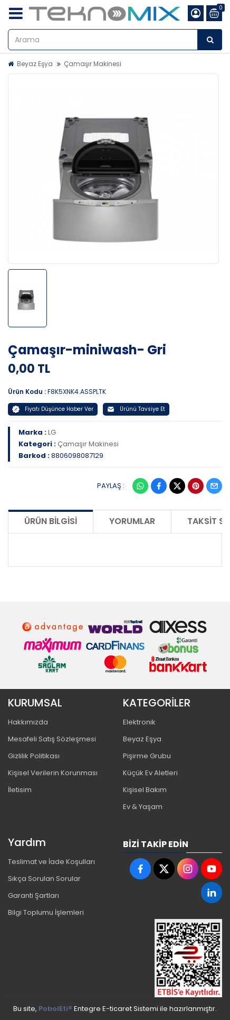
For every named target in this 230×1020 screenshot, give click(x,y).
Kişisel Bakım (145, 790)
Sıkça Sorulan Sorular (44, 879)
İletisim (20, 790)
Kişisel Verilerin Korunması (53, 773)
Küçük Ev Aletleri (150, 773)
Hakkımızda (28, 722)
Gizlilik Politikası (34, 756)
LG (52, 432)
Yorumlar (132, 521)
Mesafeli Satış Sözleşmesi (52, 739)
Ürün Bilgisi (50, 521)
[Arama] (210, 39)
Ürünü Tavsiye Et (136, 409)
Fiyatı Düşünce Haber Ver (52, 409)
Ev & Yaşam (142, 807)
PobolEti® (55, 1009)
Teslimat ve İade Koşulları (51, 862)
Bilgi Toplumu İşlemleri (46, 912)
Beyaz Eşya (35, 63)
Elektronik (139, 722)
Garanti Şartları (33, 895)
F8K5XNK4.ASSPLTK (76, 391)
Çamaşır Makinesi (92, 63)
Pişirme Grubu (147, 756)
